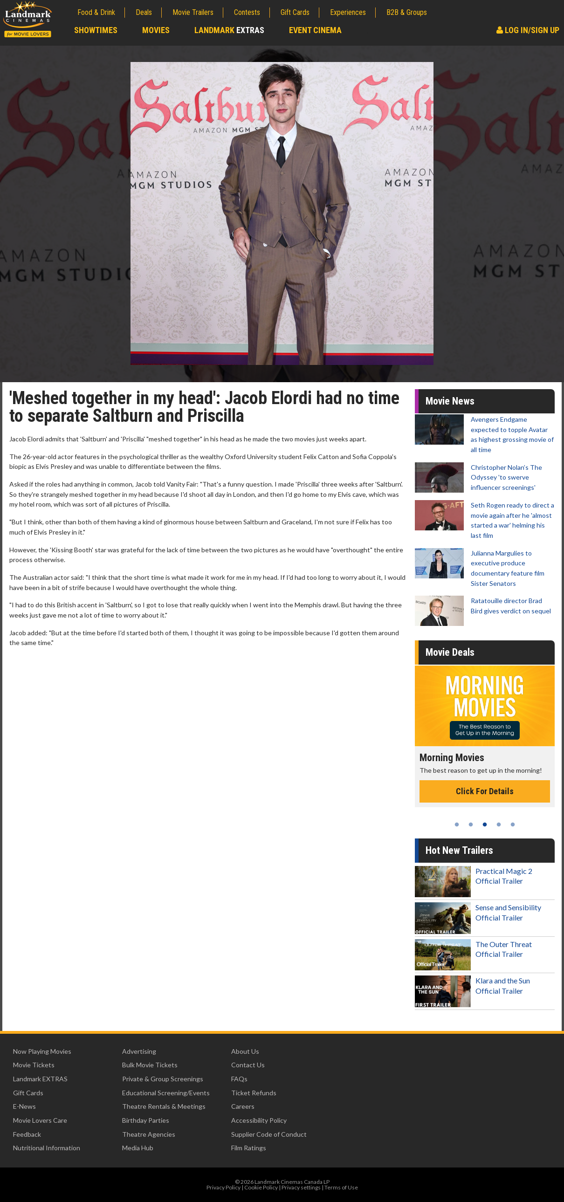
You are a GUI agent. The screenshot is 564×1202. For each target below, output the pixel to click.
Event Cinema (315, 30)
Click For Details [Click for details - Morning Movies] (485, 791)
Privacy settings (301, 1187)
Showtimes (95, 30)
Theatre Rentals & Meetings (164, 1106)
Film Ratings (248, 1148)
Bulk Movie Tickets (150, 1065)
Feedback (27, 1134)
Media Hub (137, 1148)
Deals (144, 12)
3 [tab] (484, 824)
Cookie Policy (261, 1187)
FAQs (239, 1079)
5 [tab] (512, 824)
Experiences (348, 12)
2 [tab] (470, 824)
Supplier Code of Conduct (269, 1134)
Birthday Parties (145, 1120)
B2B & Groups (406, 12)
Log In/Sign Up (527, 30)
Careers (242, 1106)
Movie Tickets (34, 1065)
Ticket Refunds (253, 1093)
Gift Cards (295, 12)
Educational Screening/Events (166, 1093)
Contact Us (248, 1065)
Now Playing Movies (42, 1051)
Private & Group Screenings (162, 1079)
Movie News (450, 401)
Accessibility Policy (259, 1120)
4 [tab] (498, 824)
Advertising (139, 1051)
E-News (24, 1106)
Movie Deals (450, 652)
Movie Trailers (192, 12)
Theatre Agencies (148, 1134)
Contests (247, 12)
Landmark (229, 30)
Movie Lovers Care (40, 1120)
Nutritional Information (46, 1148)
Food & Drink (96, 12)
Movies (156, 30)
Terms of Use (341, 1187)
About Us (245, 1051)
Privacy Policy (223, 1187)
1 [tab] (456, 824)
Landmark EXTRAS (40, 1079)
